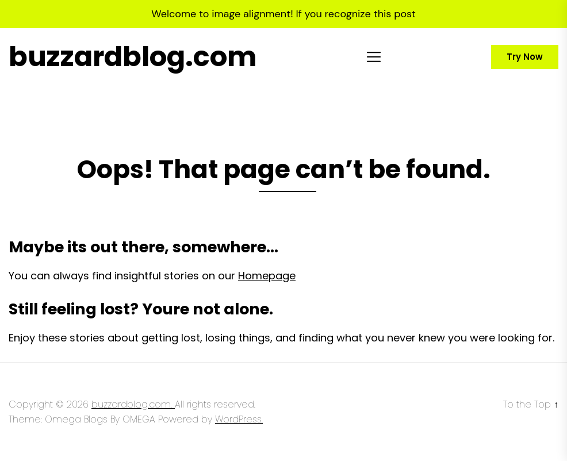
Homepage (267, 275)
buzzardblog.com (132, 57)
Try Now (525, 57)
